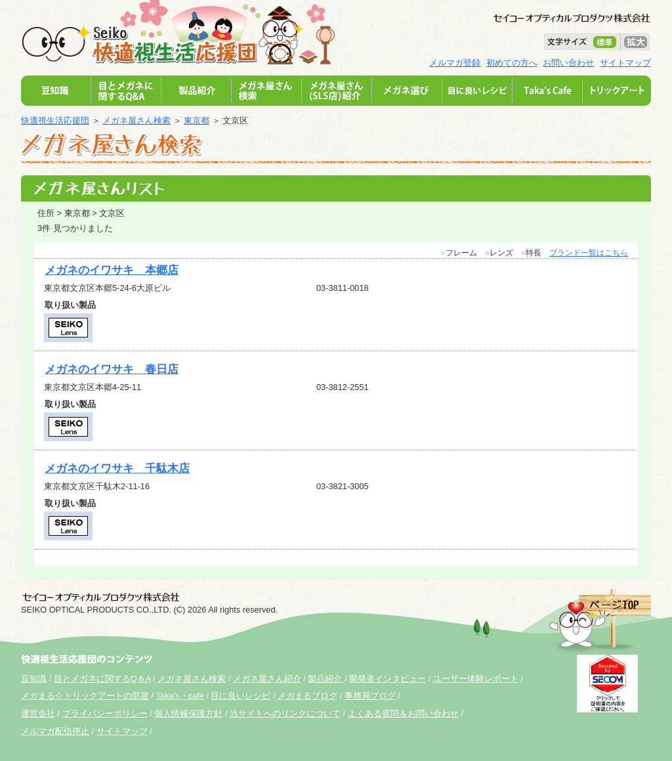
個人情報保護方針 (188, 713)
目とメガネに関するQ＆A (102, 679)
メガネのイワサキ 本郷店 (111, 270)
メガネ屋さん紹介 (267, 679)
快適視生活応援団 (55, 120)
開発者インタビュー (387, 679)
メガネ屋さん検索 (136, 120)
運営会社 (38, 713)
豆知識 (34, 679)
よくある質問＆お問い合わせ (403, 713)
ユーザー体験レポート (475, 679)
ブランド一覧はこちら (588, 253)
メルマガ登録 (454, 63)
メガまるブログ (307, 696)
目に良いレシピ (240, 696)
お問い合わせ (568, 63)
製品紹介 (326, 679)
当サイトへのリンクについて (285, 713)
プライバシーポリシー (105, 713)
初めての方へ (511, 63)
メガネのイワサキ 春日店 (111, 369)
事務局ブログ (370, 696)
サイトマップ (625, 63)
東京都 (196, 120)
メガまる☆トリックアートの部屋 (85, 696)
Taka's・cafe (180, 696)
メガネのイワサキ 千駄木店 (117, 468)
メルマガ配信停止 (55, 731)
